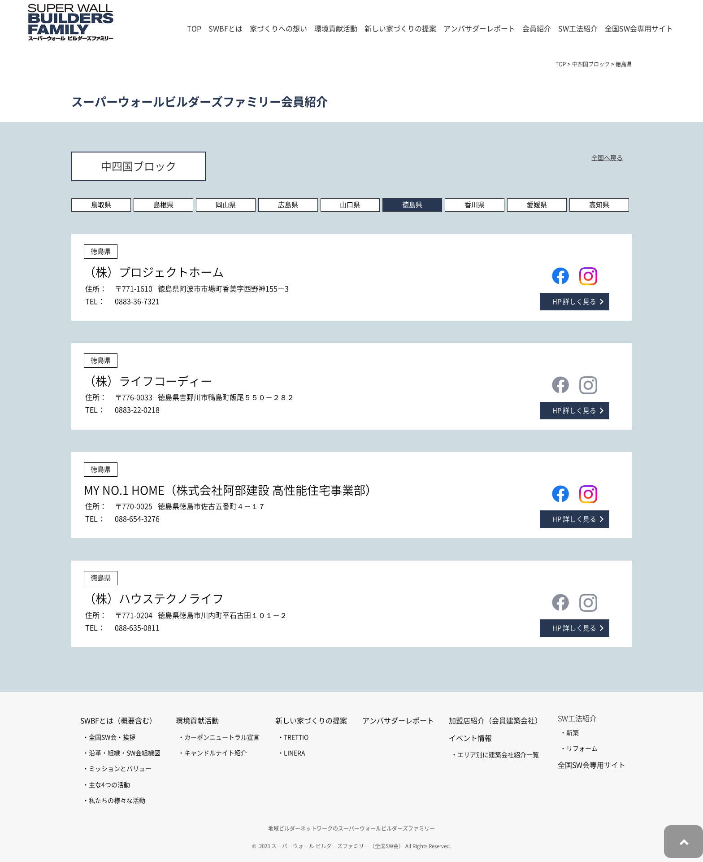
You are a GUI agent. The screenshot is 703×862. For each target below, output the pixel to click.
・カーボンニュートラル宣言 (219, 737)
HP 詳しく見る (574, 301)
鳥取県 (101, 204)
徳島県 (412, 204)
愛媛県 (537, 204)
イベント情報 (470, 738)
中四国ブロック (138, 166)
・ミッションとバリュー (117, 769)
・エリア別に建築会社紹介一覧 (495, 755)
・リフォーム (579, 748)
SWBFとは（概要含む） (118, 720)
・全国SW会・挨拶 (108, 737)
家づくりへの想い (278, 28)
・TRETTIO (293, 737)
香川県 (474, 204)
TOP (194, 28)
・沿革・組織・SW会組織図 (121, 753)
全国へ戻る (607, 158)
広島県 (288, 204)
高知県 (599, 204)
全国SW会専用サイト (639, 28)
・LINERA (291, 753)
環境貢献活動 (197, 720)
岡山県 (226, 204)
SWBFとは (225, 28)
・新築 (569, 733)
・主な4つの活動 (106, 785)
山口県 (350, 204)
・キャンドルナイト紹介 (212, 753)
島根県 (163, 204)
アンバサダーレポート (479, 28)
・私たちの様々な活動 (113, 800)
